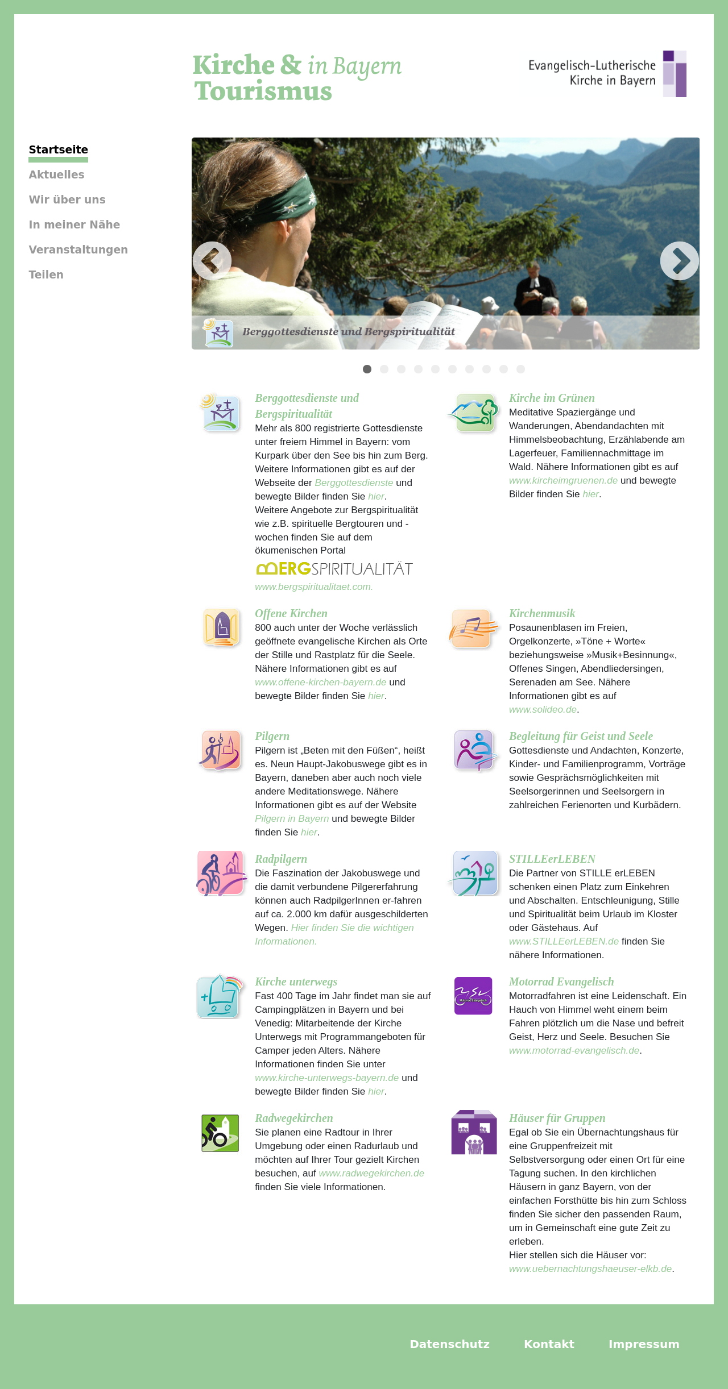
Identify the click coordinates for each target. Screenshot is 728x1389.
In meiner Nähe (74, 225)
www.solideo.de (543, 709)
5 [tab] (436, 370)
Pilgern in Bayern (292, 818)
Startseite (58, 150)
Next (662, 245)
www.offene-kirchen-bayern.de (320, 682)
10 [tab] (522, 370)
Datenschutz (450, 1344)
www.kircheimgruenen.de (563, 480)
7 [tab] (471, 370)
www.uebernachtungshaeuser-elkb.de (590, 1268)
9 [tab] (505, 370)
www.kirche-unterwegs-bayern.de (327, 1077)
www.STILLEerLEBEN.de (564, 941)
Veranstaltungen (78, 250)
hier (374, 496)
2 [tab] (385, 370)
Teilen (46, 275)
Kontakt (549, 1344)
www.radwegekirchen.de (372, 1173)
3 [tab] (402, 370)
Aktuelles (56, 175)
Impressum (644, 1344)
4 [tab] (419, 370)
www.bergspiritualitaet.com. (314, 586)
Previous (195, 245)
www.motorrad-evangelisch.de (574, 1050)
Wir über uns (66, 200)
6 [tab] (454, 370)
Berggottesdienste (354, 482)
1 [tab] (368, 370)
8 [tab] (488, 370)
